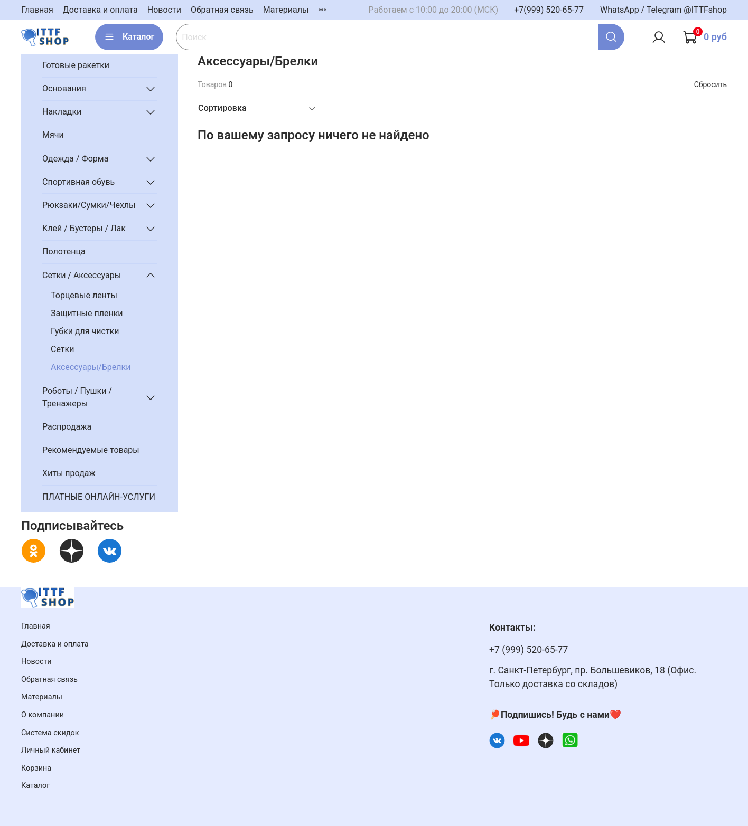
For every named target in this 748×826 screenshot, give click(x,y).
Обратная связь (222, 10)
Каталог (129, 37)
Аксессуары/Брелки (90, 367)
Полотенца (64, 251)
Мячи (53, 135)
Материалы (286, 10)
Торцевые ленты (84, 295)
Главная (37, 10)
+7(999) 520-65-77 (549, 10)
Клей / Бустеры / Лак (84, 228)
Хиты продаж (69, 473)
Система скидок (50, 732)
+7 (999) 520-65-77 (528, 649)
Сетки (62, 349)
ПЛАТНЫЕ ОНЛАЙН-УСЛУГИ (98, 497)
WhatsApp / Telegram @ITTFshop (663, 10)
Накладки (61, 112)
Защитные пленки (87, 313)
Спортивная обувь (78, 182)
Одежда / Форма (75, 159)
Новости (164, 10)
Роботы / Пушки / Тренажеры (77, 397)
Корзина (36, 768)
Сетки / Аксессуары (81, 275)
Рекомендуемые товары (90, 450)
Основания (64, 88)
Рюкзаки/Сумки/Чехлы (89, 205)
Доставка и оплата (100, 10)
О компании (42, 714)
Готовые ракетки (75, 65)
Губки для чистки (85, 331)
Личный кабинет (50, 750)
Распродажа (66, 427)
